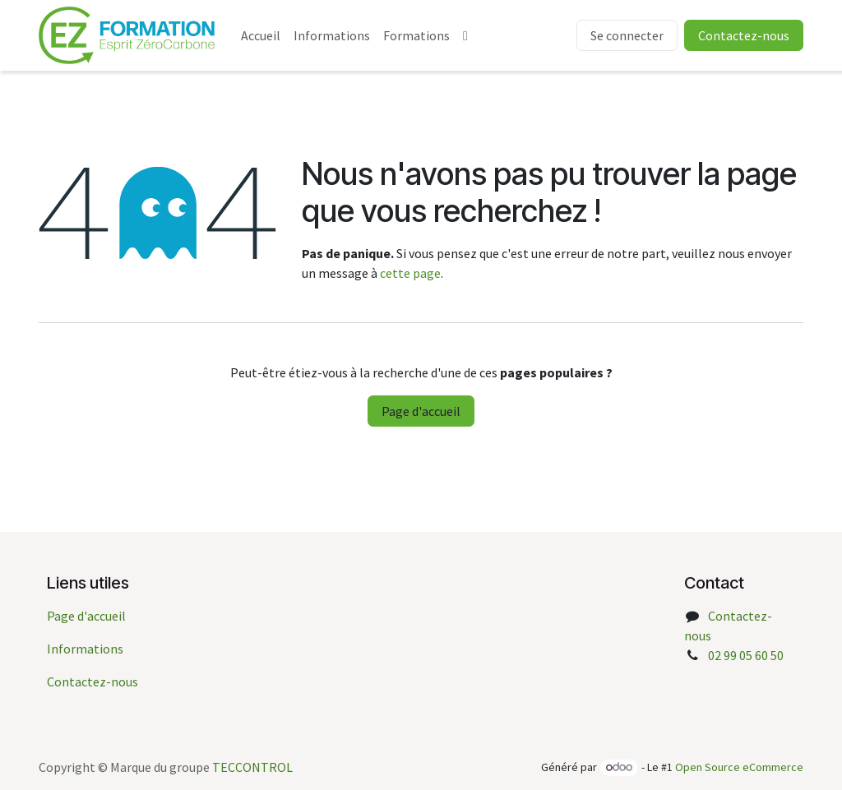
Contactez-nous (92, 681)
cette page (410, 273)
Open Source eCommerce (739, 767)
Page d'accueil (421, 411)
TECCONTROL (252, 767)
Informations (85, 648)
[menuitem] (260, 35)
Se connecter (627, 35)
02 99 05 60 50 (746, 655)
